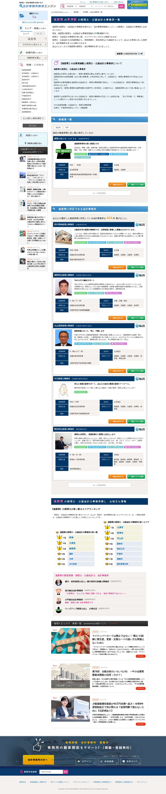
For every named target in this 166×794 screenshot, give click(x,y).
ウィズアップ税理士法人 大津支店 (87, 609)
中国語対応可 (26, 96)
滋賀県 (32, 38)
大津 (71, 559)
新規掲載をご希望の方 (38, 782)
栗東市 (120, 544)
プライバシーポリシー (81, 782)
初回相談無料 (26, 70)
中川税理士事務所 (62, 379)
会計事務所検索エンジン (60, 12)
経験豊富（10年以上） (30, 102)
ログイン (137, 5)
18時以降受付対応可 (29, 86)
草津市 (120, 533)
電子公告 (25, 83)
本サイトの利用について (60, 782)
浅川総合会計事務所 (80, 591)
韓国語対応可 (26, 99)
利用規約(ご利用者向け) (102, 782)
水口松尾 (73, 564)
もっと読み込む (99, 193)
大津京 (72, 543)
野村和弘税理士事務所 (64, 429)
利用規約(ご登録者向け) (124, 782)
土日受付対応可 (27, 89)
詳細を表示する (118, 185)
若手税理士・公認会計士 (30, 73)
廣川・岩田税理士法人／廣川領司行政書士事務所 (93, 582)
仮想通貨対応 (26, 112)
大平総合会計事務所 (80, 600)
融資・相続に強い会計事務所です (79, 602)
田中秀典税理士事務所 (64, 224)
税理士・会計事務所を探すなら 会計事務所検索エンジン (37, 5)
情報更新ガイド (131, 761)
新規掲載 (108, 761)
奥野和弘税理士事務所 (64, 275)
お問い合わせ (119, 2)
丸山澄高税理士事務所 (64, 326)
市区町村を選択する (32, 45)
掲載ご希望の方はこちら (138, 8)
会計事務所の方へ (38, 760)
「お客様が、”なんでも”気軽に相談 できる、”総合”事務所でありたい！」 (96, 593)
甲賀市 (120, 554)
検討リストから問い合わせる (33, 22)
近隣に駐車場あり (28, 92)
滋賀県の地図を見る (34, 143)
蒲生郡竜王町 (122, 564)
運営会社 (22, 782)
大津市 (120, 527)
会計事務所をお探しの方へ (99, 2)
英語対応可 (26, 79)
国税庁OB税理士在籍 (29, 105)
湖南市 (120, 559)
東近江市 (120, 549)
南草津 (72, 548)
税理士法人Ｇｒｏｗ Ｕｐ (65, 138)
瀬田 (71, 554)
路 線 (39, 33)
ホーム (82, 2)
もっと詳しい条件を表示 (32, 118)
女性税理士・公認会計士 (30, 76)
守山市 (120, 538)
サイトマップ (142, 782)
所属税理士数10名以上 (30, 109)
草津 (67, 127)
